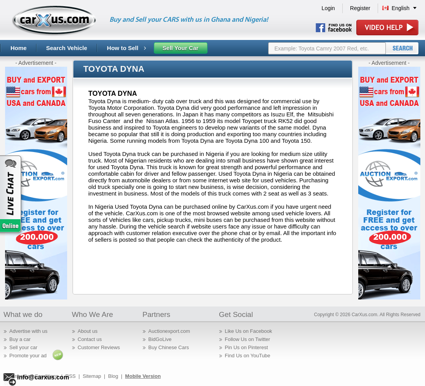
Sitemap (92, 376)
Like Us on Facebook (248, 331)
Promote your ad (28, 355)
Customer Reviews (99, 347)
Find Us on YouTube (247, 355)
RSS (70, 376)
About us (87, 331)
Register (360, 8)
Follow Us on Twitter (247, 339)
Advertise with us (28, 331)
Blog (113, 376)
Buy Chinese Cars (168, 347)
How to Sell (126, 48)
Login (328, 8)
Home (18, 48)
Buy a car (20, 339)
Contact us (90, 339)
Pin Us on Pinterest (246, 347)
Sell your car (23, 347)
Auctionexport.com (169, 331)
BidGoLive (160, 339)
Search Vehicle (66, 48)
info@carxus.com (43, 377)
